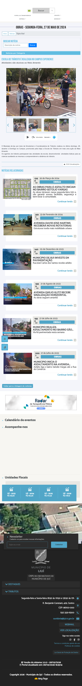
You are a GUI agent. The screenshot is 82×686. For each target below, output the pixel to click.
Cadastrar (59, 545)
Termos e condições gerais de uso (67, 643)
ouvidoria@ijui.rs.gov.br (63, 619)
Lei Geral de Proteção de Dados (66, 652)
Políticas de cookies (72, 646)
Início (5, 34)
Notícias (12, 34)
